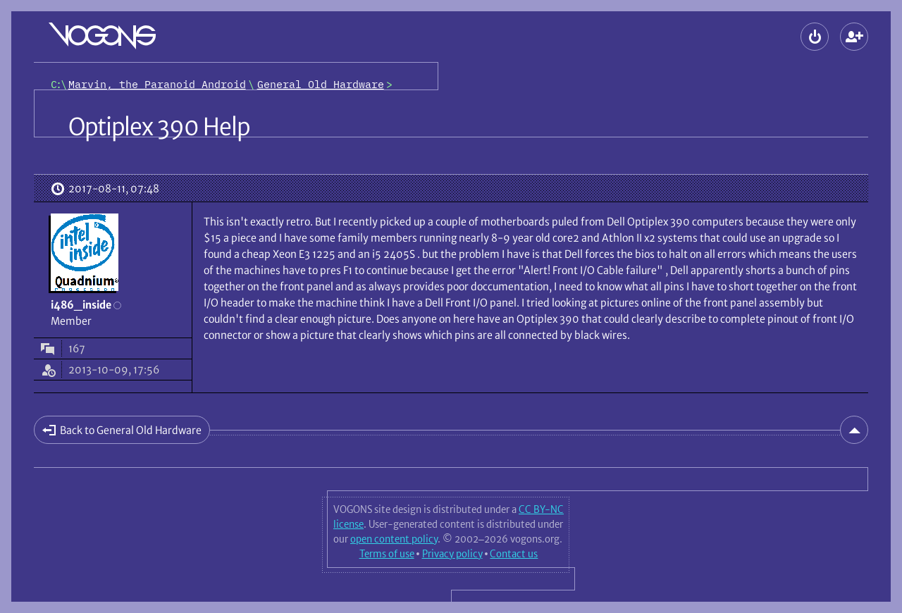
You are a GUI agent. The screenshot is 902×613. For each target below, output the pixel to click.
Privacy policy (452, 553)
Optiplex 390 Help (158, 127)
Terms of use (386, 553)
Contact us (514, 553)
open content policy (394, 539)
